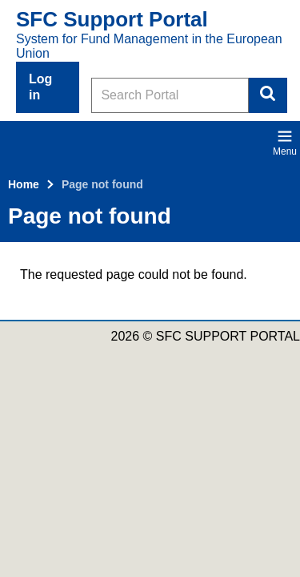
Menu (285, 142)
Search (268, 95)
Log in (40, 87)
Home (23, 184)
